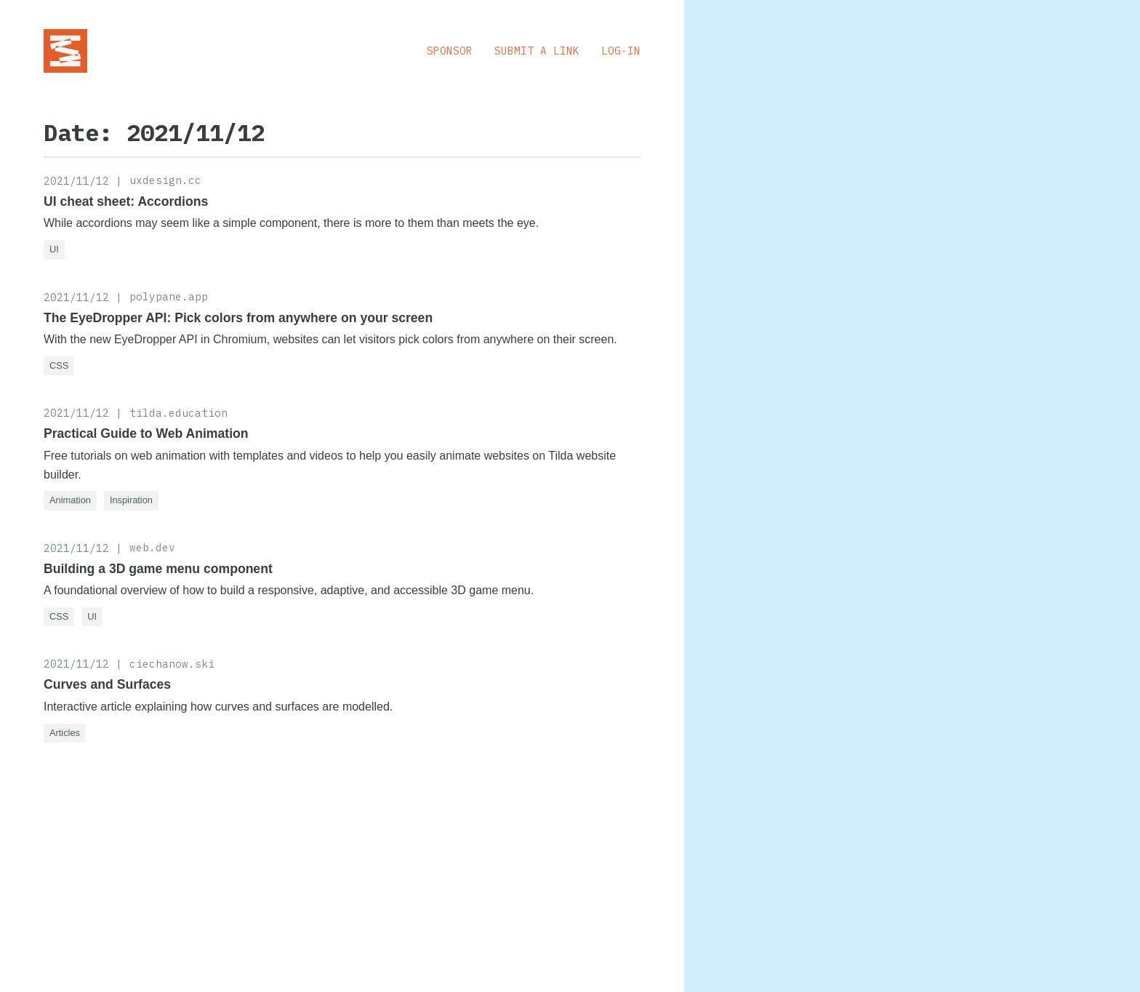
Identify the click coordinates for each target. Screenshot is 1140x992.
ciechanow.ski (171, 664)
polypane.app (168, 296)
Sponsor (450, 50)
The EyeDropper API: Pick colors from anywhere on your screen (238, 318)
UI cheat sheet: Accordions (126, 201)
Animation (70, 500)
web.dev (152, 547)
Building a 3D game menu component (158, 568)
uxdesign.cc (165, 180)
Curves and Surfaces (107, 684)
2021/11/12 (76, 181)
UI (54, 249)
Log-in (621, 50)
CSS (58, 365)
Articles (64, 732)
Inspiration (131, 500)
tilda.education (178, 413)
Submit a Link (536, 50)
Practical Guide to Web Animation (146, 433)
